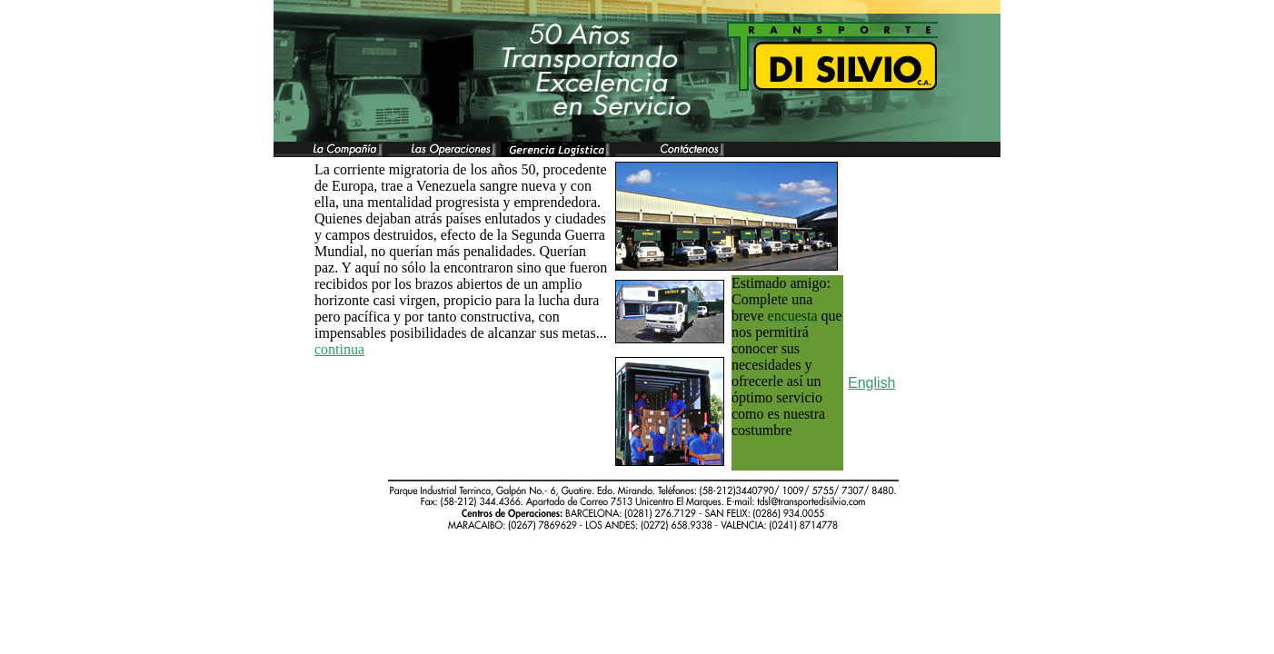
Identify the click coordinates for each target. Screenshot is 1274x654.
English (871, 383)
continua (339, 349)
